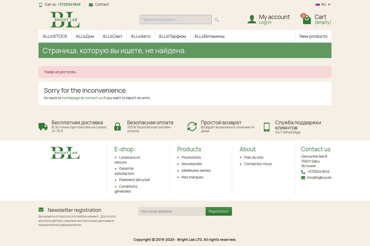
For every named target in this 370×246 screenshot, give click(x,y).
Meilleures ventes (196, 170)
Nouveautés (192, 163)
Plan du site (253, 157)
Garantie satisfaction (124, 171)
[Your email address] (172, 211)
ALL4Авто (141, 36)
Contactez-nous (258, 163)
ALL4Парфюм (172, 36)
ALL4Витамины (210, 36)
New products (313, 36)
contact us (94, 97)
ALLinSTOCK (55, 36)
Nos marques (192, 177)
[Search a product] (176, 19)
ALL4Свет (113, 36)
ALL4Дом (85, 36)
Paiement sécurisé (134, 179)
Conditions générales (126, 189)
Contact (99, 4)
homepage (71, 97)
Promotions (191, 157)
